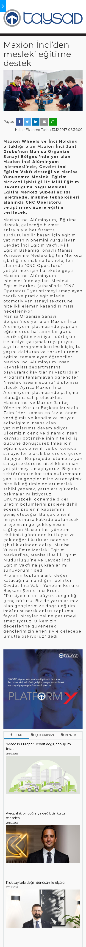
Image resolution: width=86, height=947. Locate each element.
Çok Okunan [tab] (42, 735)
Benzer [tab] (68, 735)
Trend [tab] (16, 735)
